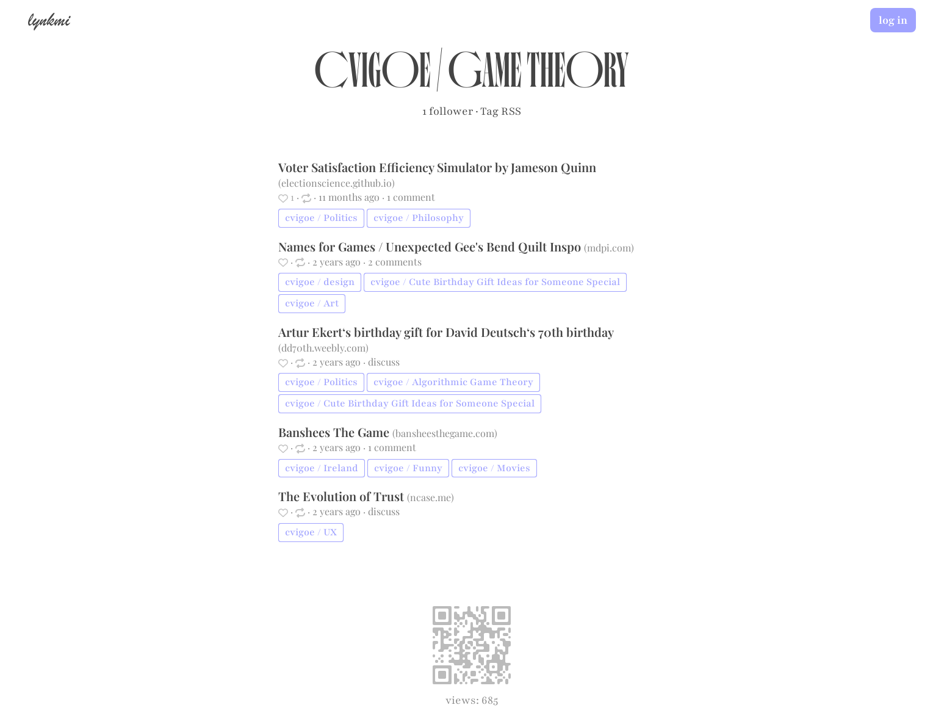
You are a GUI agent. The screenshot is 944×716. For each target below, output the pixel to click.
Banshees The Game (335, 432)
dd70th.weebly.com (323, 347)
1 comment (411, 196)
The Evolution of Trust (342, 496)
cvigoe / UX (311, 532)
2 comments (395, 261)
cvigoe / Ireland (321, 468)
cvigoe (372, 76)
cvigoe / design (320, 282)
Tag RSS (500, 111)
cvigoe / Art (312, 303)
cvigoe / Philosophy (418, 218)
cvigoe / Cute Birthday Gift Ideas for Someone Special (495, 282)
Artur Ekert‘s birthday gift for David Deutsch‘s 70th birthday (445, 332)
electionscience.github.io (336, 182)
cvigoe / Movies (494, 468)
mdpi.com (609, 247)
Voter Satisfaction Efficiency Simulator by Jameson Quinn (437, 167)
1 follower (447, 111)
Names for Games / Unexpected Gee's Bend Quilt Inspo (431, 246)
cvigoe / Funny (408, 468)
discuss (384, 361)
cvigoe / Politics (321, 218)
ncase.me (430, 497)
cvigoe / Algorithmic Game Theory (453, 382)
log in (893, 20)
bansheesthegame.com (444, 433)
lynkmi (49, 19)
